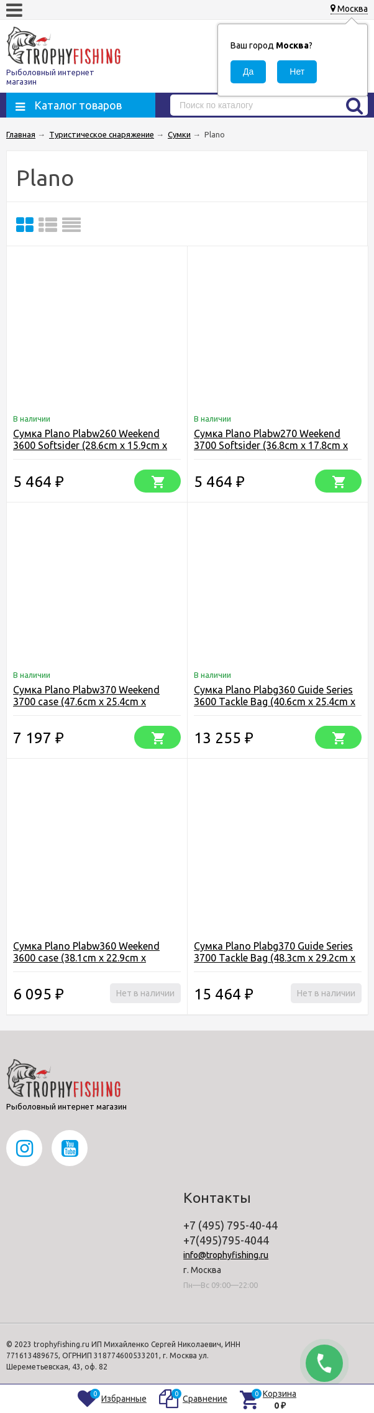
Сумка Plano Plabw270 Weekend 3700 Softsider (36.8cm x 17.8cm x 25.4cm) (271, 445)
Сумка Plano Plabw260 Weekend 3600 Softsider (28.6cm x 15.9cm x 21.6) (90, 445)
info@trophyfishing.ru (225, 1255)
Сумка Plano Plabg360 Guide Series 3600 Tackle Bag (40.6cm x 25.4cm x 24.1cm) (274, 701)
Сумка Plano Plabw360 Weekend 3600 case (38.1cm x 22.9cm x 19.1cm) (86, 957)
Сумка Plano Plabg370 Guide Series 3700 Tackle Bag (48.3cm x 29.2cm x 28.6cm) (274, 957)
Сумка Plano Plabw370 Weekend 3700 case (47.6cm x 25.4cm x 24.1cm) (86, 701)
